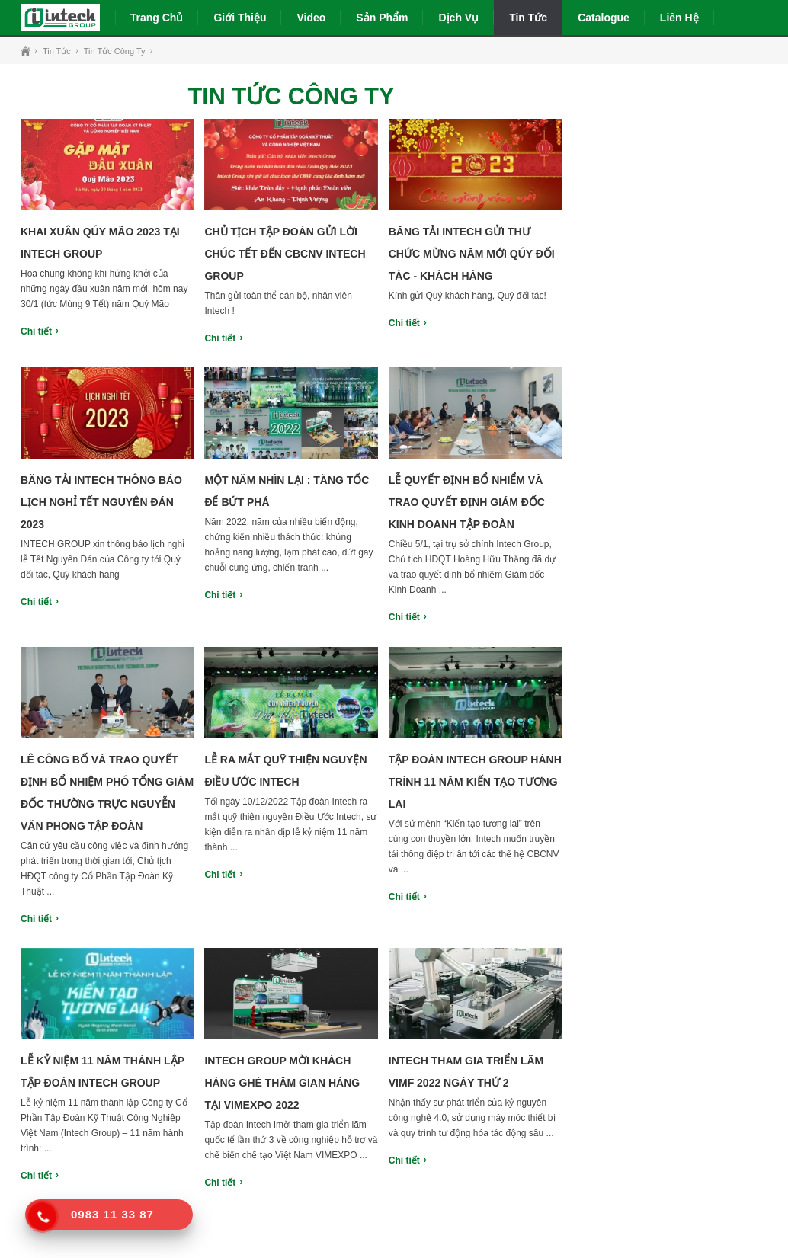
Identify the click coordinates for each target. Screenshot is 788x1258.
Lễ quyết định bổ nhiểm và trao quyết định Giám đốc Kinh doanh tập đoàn (467, 502)
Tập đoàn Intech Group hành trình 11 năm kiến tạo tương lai (475, 782)
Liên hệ (679, 17)
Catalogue (603, 17)
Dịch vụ (458, 17)
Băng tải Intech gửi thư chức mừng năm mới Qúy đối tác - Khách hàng (472, 254)
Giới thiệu (239, 17)
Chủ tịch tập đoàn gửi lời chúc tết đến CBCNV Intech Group (284, 254)
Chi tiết (36, 331)
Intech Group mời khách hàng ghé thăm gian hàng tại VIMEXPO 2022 (282, 1083)
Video (310, 17)
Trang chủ (157, 17)
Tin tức (528, 17)
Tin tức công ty (115, 51)
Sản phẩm (382, 17)
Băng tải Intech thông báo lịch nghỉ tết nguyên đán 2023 (101, 502)
